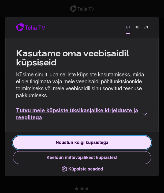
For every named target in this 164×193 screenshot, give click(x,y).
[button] (82, 114)
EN (146, 27)
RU (137, 27)
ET (128, 27)
